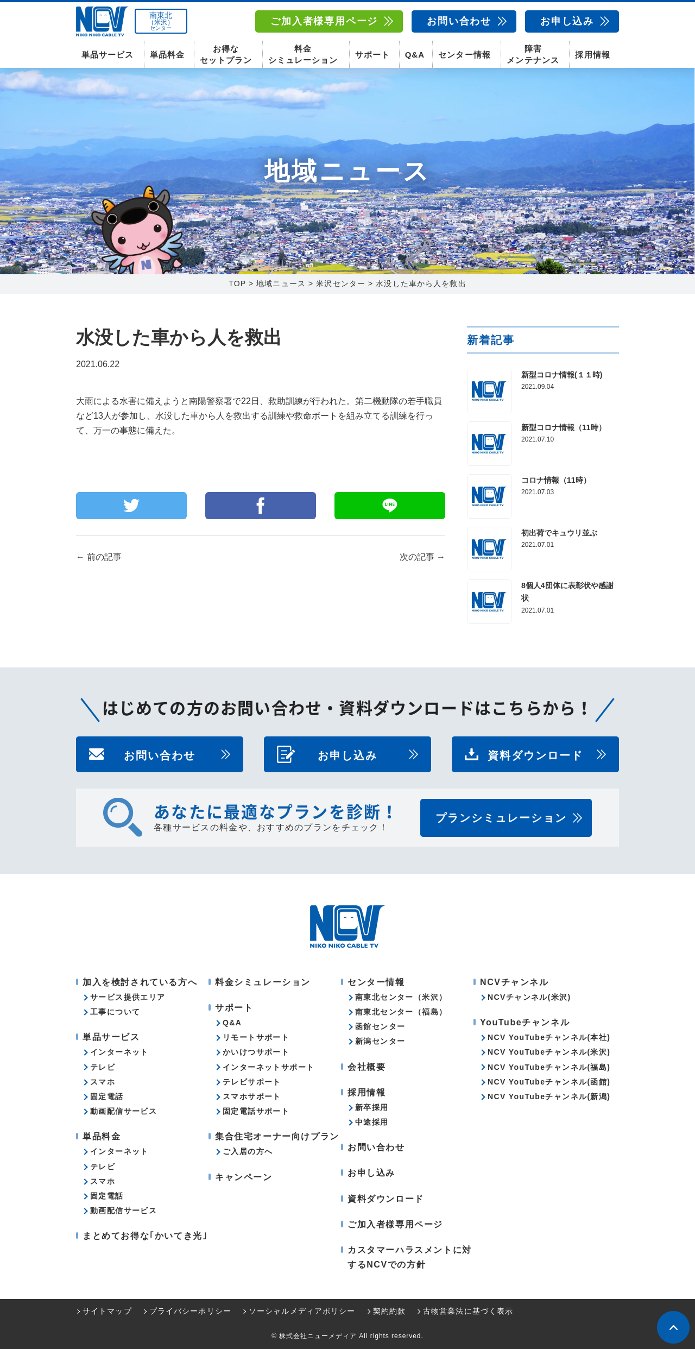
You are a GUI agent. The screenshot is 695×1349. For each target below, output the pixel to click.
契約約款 (389, 1311)
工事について (115, 1011)
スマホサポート (252, 1096)
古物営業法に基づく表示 (468, 1311)
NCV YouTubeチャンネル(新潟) (549, 1096)
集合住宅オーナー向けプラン (277, 1136)
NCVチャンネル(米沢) (529, 997)
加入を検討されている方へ (140, 982)
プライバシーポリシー (190, 1311)
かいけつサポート (256, 1052)
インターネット (119, 1052)
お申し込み (567, 21)
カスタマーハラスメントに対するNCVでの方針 (410, 1257)
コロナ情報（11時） (556, 480)
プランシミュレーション (501, 818)
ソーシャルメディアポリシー (302, 1311)
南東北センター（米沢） (401, 997)
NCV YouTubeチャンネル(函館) (549, 1081)
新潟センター (380, 1041)
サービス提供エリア (128, 997)
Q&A (415, 54)
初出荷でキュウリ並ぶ (559, 532)
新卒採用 (372, 1107)
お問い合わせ (459, 21)
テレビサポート (252, 1081)
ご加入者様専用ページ (324, 21)
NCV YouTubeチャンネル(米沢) (549, 1052)
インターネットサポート (268, 1067)
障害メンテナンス (533, 54)
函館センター (380, 1026)
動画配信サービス (123, 1111)
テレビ (102, 1067)
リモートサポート (256, 1037)
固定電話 (107, 1096)
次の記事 (422, 557)
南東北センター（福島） (401, 1011)
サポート (372, 54)
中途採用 (372, 1122)
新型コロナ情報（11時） (563, 427)
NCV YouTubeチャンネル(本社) (549, 1037)
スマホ (102, 1081)
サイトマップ (107, 1311)
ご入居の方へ (248, 1152)
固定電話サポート (256, 1111)
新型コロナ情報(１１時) (561, 374)
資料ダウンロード (535, 754)
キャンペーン (244, 1177)
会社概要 (367, 1066)
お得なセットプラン (226, 54)
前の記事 (99, 557)
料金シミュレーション (303, 54)
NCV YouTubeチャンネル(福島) (549, 1067)
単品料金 (167, 54)
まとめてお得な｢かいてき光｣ (145, 1236)
